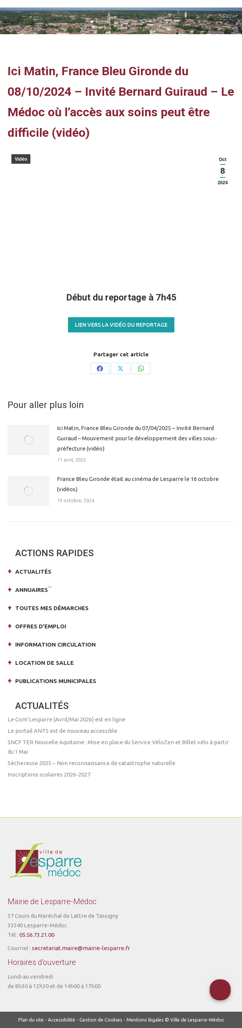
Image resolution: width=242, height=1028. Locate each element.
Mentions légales (145, 1019)
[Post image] (28, 440)
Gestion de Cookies (100, 1019)
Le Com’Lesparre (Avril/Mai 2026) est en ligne (66, 719)
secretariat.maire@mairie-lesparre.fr (81, 948)
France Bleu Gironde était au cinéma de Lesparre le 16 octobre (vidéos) (138, 484)
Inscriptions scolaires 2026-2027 (49, 774)
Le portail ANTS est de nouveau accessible (62, 731)
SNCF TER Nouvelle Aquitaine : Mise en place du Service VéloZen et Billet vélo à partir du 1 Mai (118, 747)
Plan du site (31, 1019)
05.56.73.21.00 (36, 935)
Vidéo (21, 159)
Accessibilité (61, 1019)
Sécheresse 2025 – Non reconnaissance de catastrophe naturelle (92, 763)
